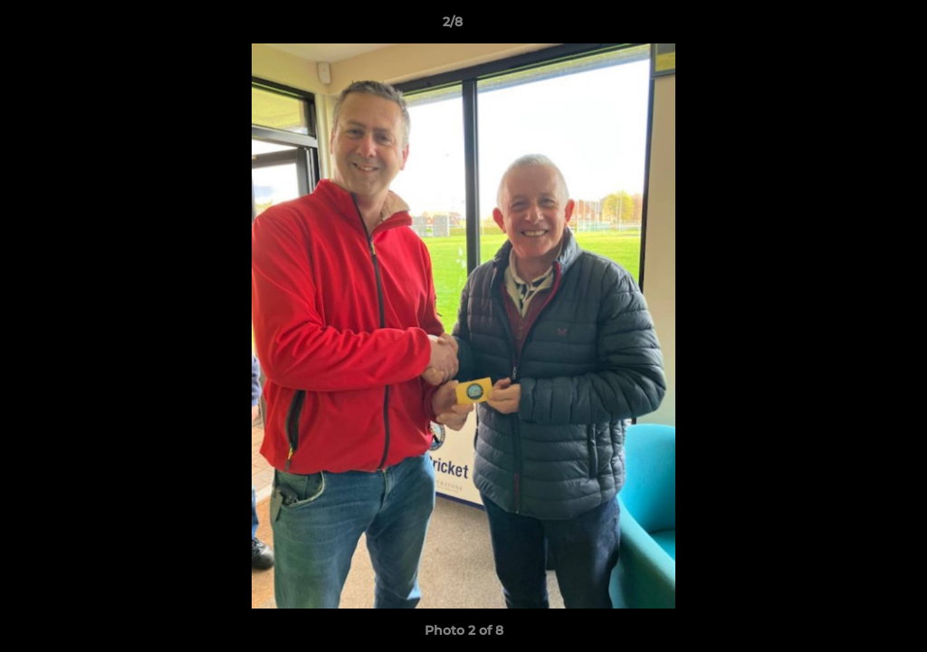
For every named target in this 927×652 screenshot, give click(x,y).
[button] (851, 26)
